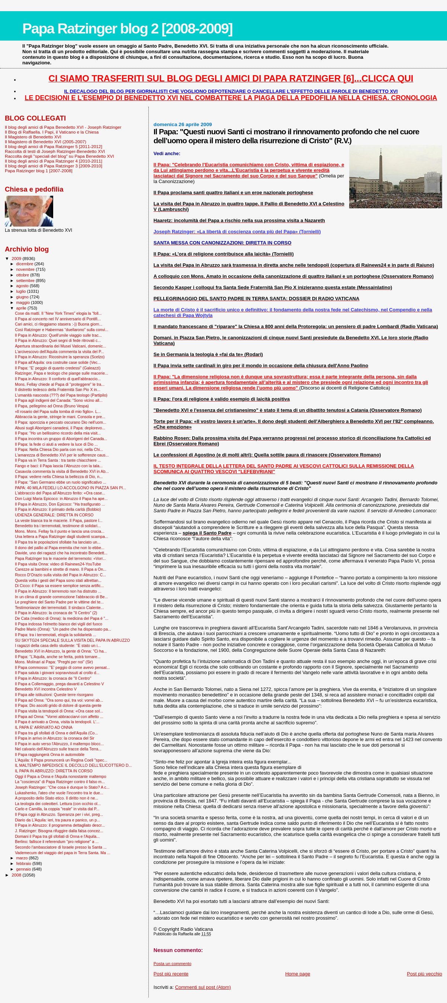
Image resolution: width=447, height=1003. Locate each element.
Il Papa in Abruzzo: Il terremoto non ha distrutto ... (58, 591)
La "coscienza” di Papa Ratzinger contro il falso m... (60, 781)
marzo (22, 858)
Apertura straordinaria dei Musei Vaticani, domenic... (60, 346)
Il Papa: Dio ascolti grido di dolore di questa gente (58, 705)
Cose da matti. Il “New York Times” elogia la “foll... (58, 313)
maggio (23, 302)
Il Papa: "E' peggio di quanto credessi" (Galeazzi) (57, 368)
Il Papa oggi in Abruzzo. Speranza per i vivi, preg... (59, 814)
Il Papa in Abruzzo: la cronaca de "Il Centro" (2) (56, 613)
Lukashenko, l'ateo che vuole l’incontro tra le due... (59, 793)
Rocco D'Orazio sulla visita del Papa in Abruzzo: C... (60, 575)
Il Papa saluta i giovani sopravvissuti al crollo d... (57, 672)
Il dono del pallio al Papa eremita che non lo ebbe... (59, 547)
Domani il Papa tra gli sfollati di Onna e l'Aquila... (57, 836)
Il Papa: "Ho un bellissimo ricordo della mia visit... (58, 433)
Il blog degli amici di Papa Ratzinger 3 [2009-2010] (53, 165)
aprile (22, 308)
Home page (297, 974)
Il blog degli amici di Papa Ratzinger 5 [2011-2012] (53, 146)
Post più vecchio (424, 974)
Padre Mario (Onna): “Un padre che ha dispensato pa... (63, 629)
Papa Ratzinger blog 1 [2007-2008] (39, 170)
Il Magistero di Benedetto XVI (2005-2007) (45, 141)
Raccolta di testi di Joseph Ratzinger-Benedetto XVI (55, 151)
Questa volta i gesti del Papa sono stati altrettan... (58, 580)
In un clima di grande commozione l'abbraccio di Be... (61, 597)
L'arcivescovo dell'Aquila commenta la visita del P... (59, 351)
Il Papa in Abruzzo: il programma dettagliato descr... (60, 825)
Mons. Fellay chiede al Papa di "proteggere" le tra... (59, 384)
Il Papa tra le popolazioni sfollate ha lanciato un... (57, 542)
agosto (23, 285)
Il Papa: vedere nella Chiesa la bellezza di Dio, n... (59, 476)
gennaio (24, 869)
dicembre (25, 264)
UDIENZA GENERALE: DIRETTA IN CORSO (54, 515)
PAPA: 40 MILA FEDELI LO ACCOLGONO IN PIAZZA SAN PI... (70, 488)
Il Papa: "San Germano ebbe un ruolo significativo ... (60, 482)
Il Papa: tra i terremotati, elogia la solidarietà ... (55, 634)
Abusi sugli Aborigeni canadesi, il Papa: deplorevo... (60, 428)
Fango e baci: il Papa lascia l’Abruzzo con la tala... (59, 466)
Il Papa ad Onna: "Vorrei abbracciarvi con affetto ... (59, 716)
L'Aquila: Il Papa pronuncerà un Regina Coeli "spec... (61, 760)
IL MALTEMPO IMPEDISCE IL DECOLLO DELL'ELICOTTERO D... (73, 765)
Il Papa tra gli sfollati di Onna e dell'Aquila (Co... (56, 733)
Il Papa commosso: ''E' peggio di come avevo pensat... (62, 667)
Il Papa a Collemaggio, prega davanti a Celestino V (59, 684)
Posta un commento (173, 963)
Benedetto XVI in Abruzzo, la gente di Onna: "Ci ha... (61, 651)
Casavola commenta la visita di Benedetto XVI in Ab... (62, 471)
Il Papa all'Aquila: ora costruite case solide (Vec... (58, 362)
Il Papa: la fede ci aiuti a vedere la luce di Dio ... (56, 444)
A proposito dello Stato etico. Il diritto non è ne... (56, 798)
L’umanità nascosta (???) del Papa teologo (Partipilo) (61, 395)
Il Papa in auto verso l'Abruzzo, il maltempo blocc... (59, 743)
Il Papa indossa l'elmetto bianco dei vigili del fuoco (58, 624)
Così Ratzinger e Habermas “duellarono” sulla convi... (61, 329)
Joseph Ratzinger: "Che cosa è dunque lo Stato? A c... (62, 787)
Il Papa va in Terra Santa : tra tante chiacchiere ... (58, 460)
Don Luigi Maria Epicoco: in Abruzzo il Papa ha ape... (61, 498)
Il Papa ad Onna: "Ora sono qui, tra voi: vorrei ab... (59, 700)
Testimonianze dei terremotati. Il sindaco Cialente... (59, 607)
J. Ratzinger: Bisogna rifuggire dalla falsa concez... (59, 831)
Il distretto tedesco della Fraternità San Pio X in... (57, 389)
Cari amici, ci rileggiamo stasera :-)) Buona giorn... (58, 324)
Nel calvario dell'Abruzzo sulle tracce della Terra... (58, 749)
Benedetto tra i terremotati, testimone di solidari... (57, 525)
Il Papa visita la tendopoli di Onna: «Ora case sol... (59, 711)
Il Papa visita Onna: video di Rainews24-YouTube (58, 564)
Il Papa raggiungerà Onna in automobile (49, 754)
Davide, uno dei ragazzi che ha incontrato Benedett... (61, 553)
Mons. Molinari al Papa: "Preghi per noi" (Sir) (54, 662)
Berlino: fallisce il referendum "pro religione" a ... (57, 841)
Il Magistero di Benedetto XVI (33, 136)
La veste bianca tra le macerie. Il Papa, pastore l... (58, 520)
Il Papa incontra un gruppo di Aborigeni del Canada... (61, 438)
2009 (17, 258)
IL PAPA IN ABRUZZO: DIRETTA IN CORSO (54, 771)
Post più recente (171, 974)
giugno (23, 297)
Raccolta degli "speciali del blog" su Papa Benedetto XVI (59, 156)
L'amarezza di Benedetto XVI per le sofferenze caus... (62, 455)
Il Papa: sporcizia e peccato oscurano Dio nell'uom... (60, 422)
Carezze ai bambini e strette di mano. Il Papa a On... (60, 569)
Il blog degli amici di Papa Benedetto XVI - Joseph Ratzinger (63, 127)
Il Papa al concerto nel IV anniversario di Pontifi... (58, 319)
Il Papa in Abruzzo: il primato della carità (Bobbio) (58, 509)
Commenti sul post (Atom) (203, 987)
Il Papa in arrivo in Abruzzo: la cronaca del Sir (54, 738)
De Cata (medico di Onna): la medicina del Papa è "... (61, 618)
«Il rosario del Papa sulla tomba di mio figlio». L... (58, 411)
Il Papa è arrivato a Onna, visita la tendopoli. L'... (57, 722)
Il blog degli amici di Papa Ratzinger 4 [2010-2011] (53, 160)
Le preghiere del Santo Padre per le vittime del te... (59, 602)
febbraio (24, 863)
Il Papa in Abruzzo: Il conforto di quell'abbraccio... (58, 378)
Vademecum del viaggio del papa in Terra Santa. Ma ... (62, 852)
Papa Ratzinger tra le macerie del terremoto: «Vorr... (60, 558)
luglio (21, 291)
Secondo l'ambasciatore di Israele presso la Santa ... (61, 847)
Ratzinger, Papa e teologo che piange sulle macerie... (61, 373)
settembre (26, 280)
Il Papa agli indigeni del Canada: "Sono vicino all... (58, 400)
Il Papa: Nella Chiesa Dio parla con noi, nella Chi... (59, 449)
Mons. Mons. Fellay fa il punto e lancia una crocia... (59, 531)
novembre (26, 269)
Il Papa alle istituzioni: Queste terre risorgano (54, 694)
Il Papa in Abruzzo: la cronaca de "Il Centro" (53, 678)
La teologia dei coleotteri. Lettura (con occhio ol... (58, 803)
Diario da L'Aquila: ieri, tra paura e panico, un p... (57, 820)
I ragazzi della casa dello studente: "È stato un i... (58, 645)
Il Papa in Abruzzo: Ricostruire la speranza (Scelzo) (59, 357)
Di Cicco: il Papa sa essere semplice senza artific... (59, 585)
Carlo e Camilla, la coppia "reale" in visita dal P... (57, 809)
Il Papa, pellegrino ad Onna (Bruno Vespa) (52, 406)
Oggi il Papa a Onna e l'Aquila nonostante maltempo (60, 776)
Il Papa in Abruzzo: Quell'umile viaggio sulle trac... (58, 335)
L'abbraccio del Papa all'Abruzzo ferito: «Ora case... (60, 493)
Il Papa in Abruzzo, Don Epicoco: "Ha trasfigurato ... (60, 504)
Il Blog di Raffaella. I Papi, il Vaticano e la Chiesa (52, 131)
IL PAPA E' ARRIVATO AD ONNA (44, 727)
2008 (17, 874)
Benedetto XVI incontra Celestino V (46, 689)
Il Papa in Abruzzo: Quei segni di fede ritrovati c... (58, 340)
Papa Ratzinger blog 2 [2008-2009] (127, 28)
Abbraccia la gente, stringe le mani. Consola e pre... (60, 416)
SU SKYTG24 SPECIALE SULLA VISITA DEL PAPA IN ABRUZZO (72, 640)
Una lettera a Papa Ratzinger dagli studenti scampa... (61, 536)
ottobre (23, 275)
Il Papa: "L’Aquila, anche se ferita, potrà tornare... (57, 656)
